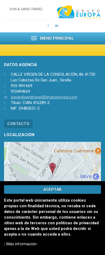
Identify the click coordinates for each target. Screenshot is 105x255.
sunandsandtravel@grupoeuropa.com (44, 97)
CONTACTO (18, 124)
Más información (20, 244)
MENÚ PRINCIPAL (52, 38)
